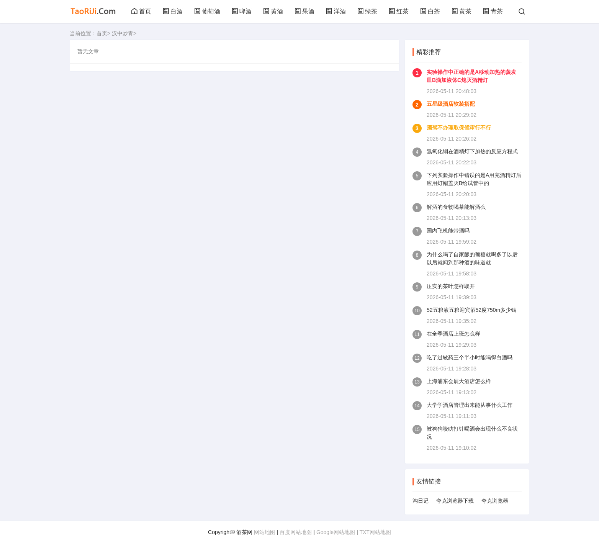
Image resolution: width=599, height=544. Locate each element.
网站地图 (264, 532)
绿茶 (367, 11)
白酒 (173, 11)
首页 (141, 11)
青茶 (493, 11)
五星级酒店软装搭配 (451, 104)
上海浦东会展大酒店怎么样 (459, 381)
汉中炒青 (122, 33)
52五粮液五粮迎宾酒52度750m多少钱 (471, 310)
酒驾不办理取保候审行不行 (459, 128)
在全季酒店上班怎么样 (453, 334)
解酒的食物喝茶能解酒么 (456, 207)
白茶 (430, 11)
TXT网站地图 (375, 532)
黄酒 (273, 11)
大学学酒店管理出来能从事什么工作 (469, 405)
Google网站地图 (335, 532)
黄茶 (461, 11)
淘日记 (420, 501)
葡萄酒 (207, 11)
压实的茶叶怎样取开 (451, 286)
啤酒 (242, 11)
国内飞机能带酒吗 (448, 231)
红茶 (399, 11)
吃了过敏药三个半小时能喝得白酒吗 (469, 357)
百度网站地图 (296, 532)
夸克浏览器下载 (455, 501)
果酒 (304, 11)
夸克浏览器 (494, 501)
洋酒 (336, 11)
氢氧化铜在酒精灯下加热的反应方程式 (472, 151)
